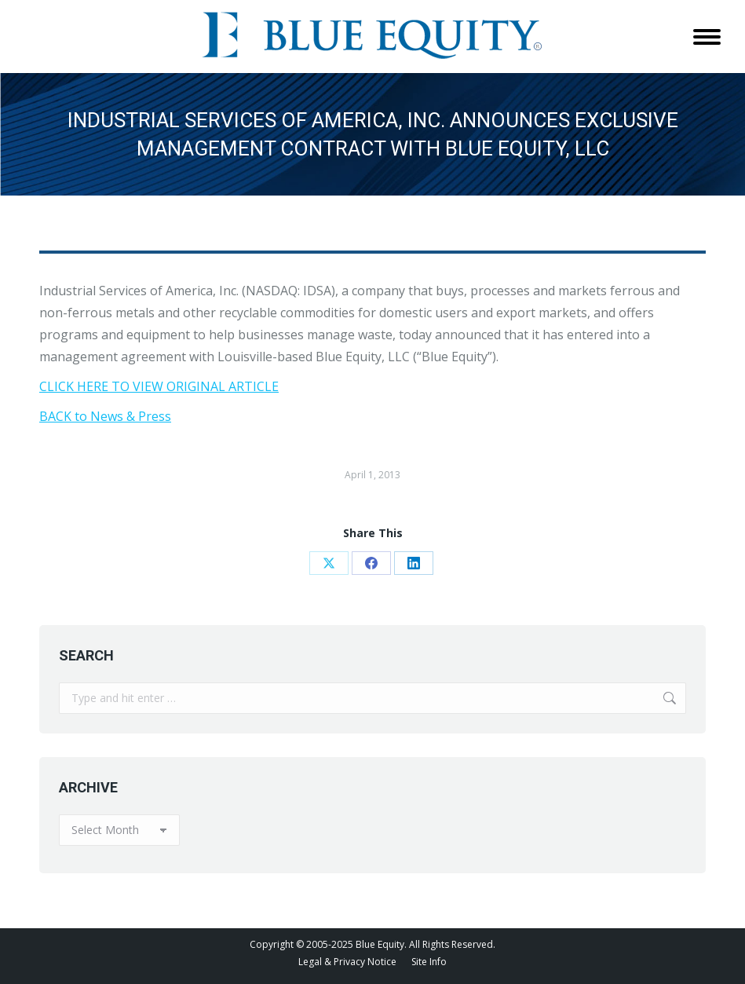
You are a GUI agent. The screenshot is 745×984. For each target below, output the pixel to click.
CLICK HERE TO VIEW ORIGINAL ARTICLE (159, 386)
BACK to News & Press (105, 416)
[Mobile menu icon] (706, 37)
